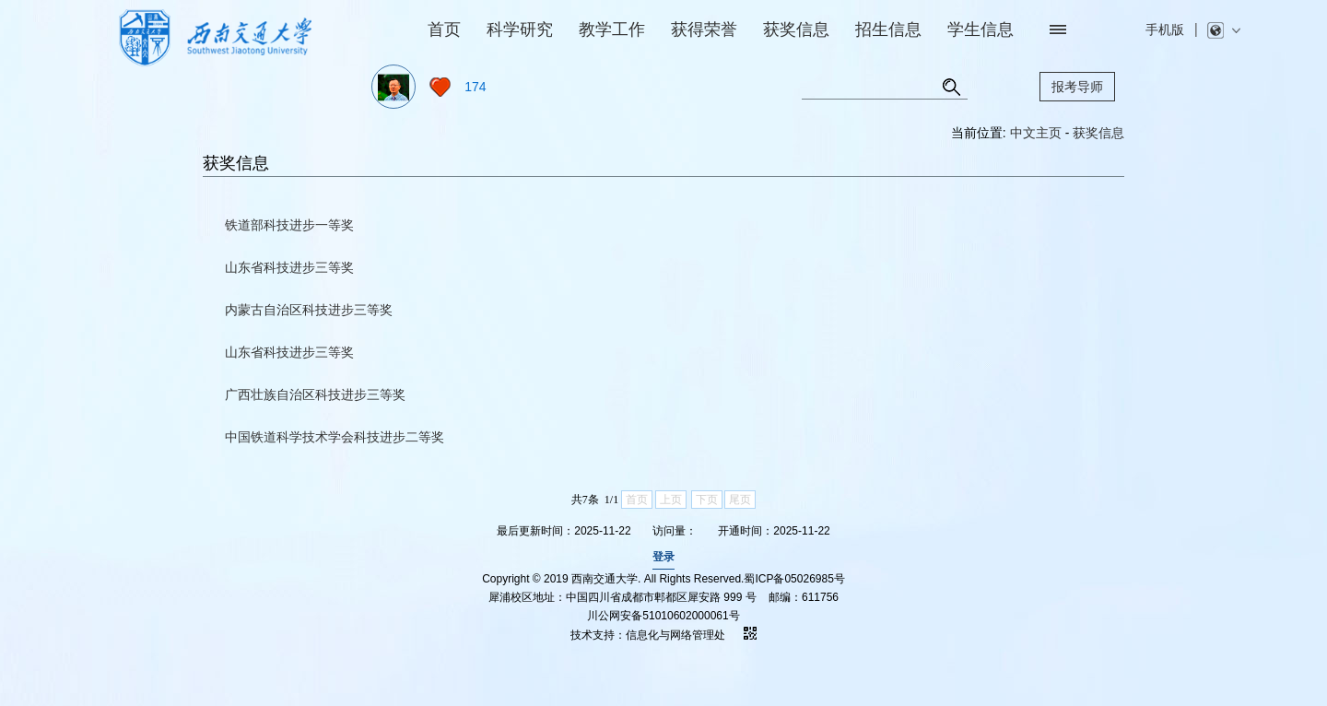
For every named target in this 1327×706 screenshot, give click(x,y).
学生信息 (980, 29)
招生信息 (888, 29)
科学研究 (520, 29)
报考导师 (1077, 86)
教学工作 (612, 29)
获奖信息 (796, 29)
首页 (444, 29)
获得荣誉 (704, 29)
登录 (663, 556)
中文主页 (1036, 132)
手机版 (1164, 29)
